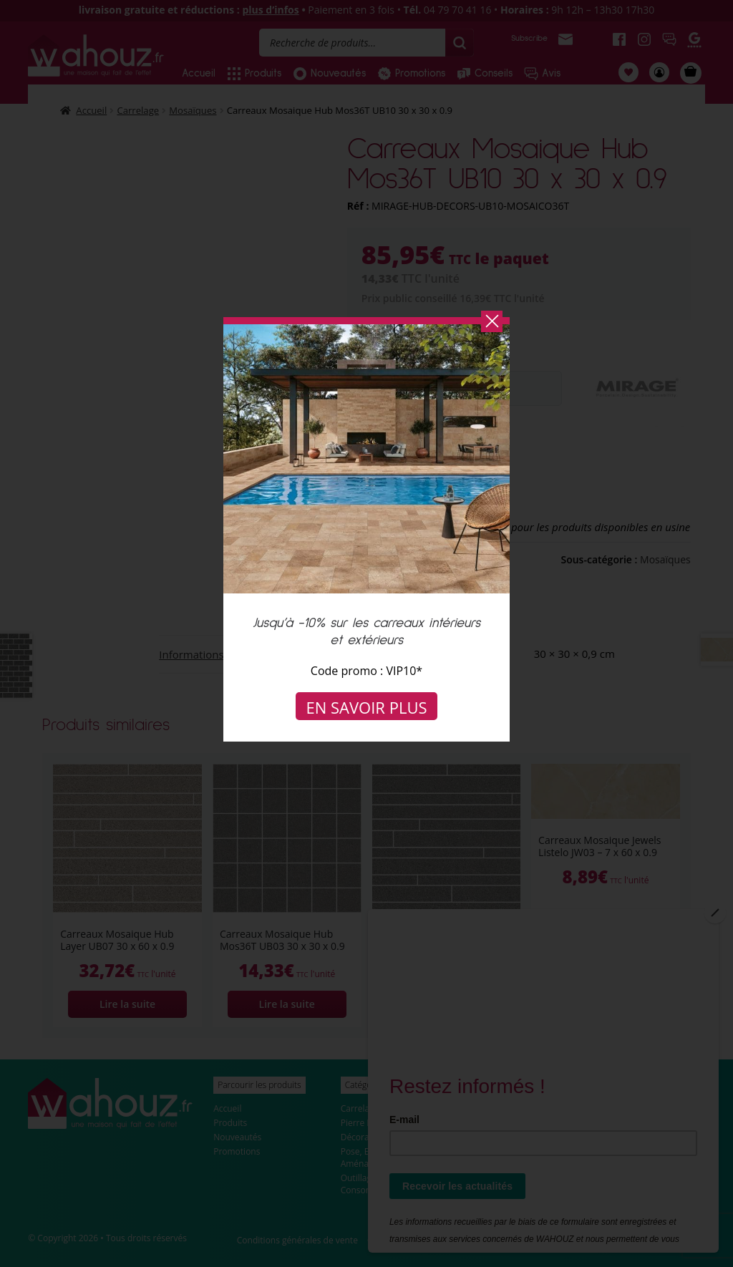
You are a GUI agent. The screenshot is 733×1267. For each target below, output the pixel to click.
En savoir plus (366, 707)
